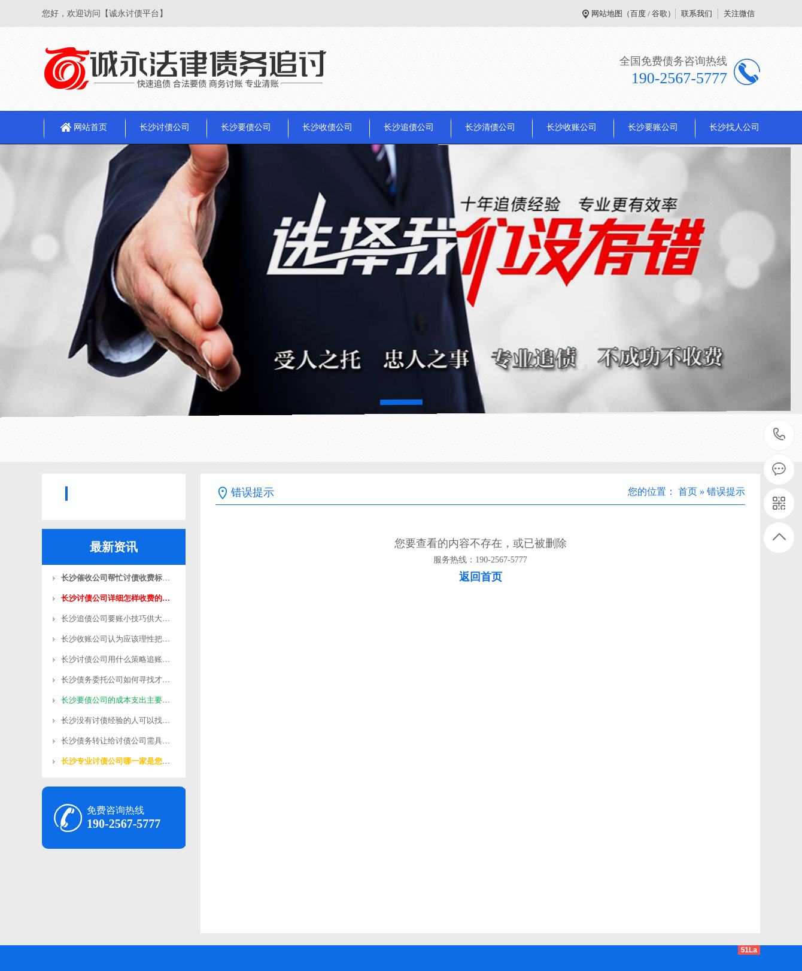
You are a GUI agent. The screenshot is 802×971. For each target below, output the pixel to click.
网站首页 (90, 127)
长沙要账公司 (653, 127)
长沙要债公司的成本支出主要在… (119, 699)
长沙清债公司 (490, 127)
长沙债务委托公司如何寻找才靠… (119, 679)
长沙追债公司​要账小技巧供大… (115, 618)
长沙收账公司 (571, 127)
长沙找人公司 (734, 127)
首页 (687, 491)
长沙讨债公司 (164, 127)
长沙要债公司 (246, 127)
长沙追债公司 (409, 127)
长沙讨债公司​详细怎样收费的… (115, 598)
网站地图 (606, 13)
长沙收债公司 (327, 127)
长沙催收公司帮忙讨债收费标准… (119, 577)
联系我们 (696, 13)
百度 (638, 13)
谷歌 (659, 13)
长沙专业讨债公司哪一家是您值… (119, 761)
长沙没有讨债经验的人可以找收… (119, 720)
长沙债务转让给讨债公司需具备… (119, 740)
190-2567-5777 (779, 435)
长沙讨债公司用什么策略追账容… (119, 659)
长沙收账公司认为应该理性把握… (119, 638)
